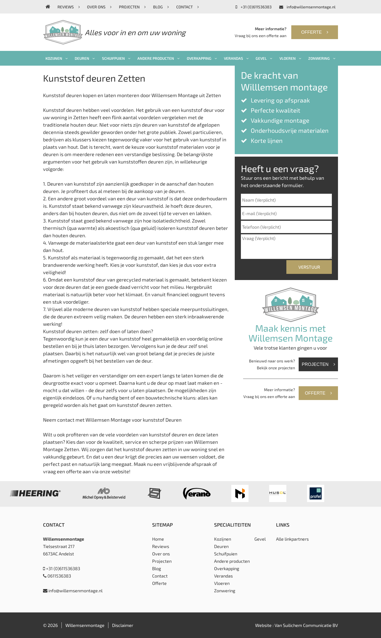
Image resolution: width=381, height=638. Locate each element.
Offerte (314, 32)
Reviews (69, 6)
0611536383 (57, 576)
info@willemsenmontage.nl (307, 6)
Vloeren (290, 58)
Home (158, 539)
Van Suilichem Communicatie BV (306, 625)
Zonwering (322, 58)
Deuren (85, 58)
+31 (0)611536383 (253, 6)
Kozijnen (56, 58)
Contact (187, 6)
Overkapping (202, 58)
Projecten (132, 6)
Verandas (236, 58)
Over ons (99, 6)
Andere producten (158, 58)
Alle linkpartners (292, 539)
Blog (161, 6)
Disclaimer (122, 625)
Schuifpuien (116, 58)
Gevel (264, 58)
